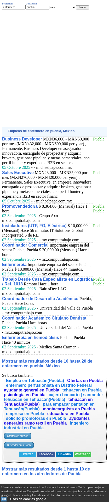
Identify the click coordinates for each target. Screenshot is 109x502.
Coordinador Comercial (25, 245)
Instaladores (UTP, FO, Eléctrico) (34, 225)
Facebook (46, 454)
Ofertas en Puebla (85, 380)
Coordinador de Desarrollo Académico (40, 298)
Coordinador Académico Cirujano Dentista (44, 318)
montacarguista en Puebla (69, 409)
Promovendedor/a (20, 206)
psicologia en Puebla (24, 395)
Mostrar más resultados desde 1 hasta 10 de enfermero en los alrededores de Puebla (46, 471)
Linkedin (64, 454)
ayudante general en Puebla (31, 390)
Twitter (28, 454)
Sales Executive (18, 172)
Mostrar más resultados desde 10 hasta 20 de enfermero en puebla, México (47, 363)
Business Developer (22, 139)
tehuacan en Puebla (82, 390)
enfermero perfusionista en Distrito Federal (49, 385)
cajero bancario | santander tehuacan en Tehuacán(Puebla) (53, 397)
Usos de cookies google (28, 499)
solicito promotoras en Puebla (36, 418)
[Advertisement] (54, 68)
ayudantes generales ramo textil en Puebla (47, 420)
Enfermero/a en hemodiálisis (30, 337)
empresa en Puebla (25, 413)
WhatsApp (82, 454)
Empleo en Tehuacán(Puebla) (35, 380)
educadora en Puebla (68, 413)
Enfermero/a (14, 264)
